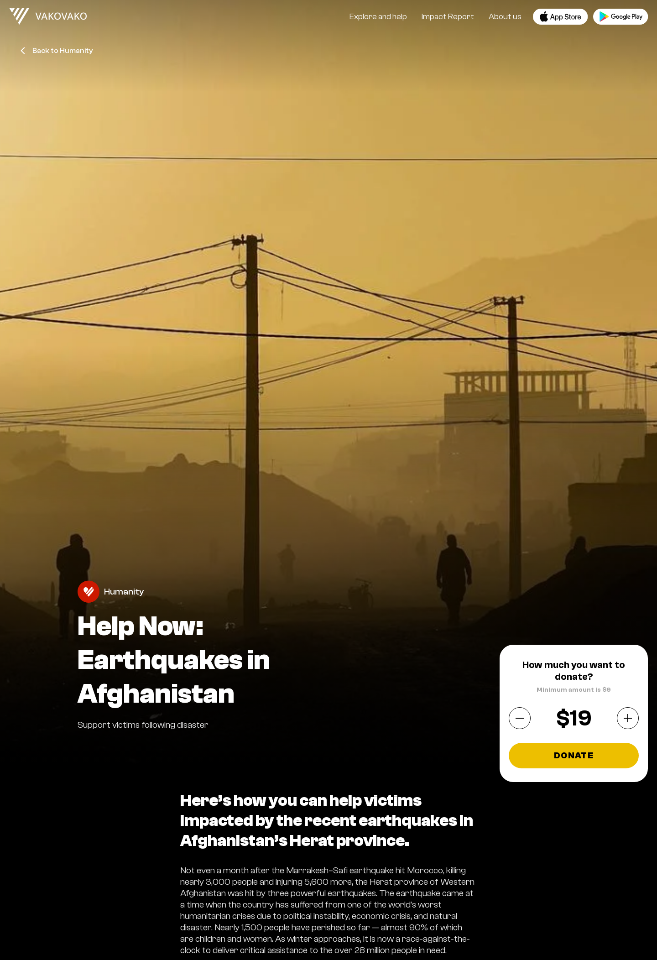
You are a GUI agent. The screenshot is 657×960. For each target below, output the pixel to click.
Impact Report (448, 16)
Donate (574, 756)
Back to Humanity (57, 50)
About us (505, 16)
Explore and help (378, 16)
